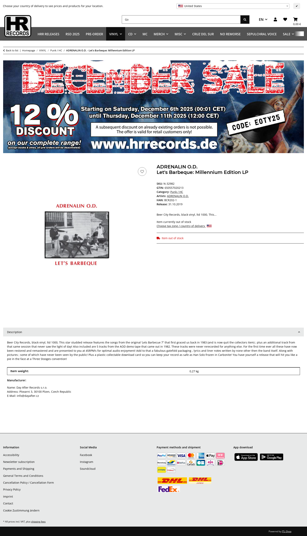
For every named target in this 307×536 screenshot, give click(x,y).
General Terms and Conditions (23, 476)
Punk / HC (176, 192)
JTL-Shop (286, 531)
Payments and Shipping (18, 469)
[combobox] (232, 6)
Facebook (86, 455)
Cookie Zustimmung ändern (21, 510)
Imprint (8, 496)
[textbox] (233, 6)
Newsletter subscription (19, 462)
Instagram (86, 462)
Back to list (12, 50)
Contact (8, 503)
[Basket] (297, 19)
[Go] (181, 19)
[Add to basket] (6, 162)
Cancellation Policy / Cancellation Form (28, 482)
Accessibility (11, 455)
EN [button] (261, 19)
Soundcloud (88, 469)
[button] (275, 19)
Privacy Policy (12, 489)
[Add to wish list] (142, 171)
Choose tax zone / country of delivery (184, 226)
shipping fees (38, 521)
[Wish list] (285, 19)
